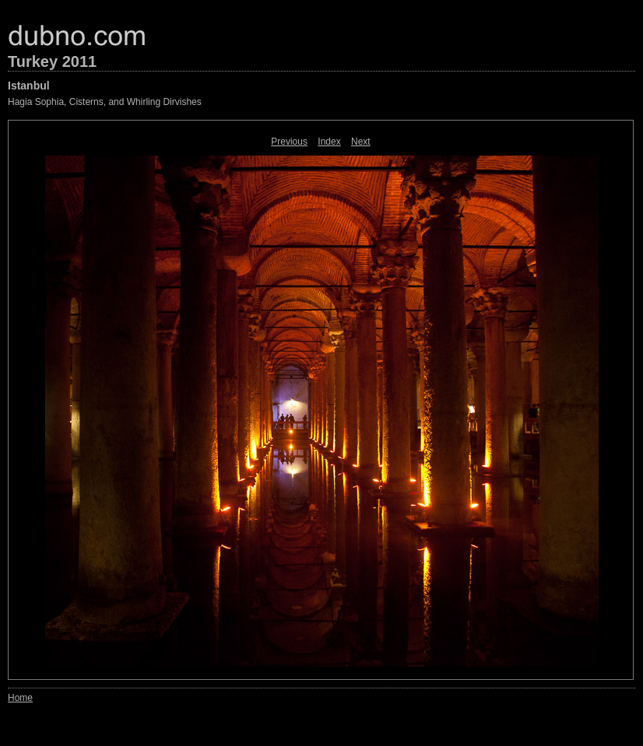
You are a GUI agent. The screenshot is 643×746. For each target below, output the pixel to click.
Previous (289, 141)
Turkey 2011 (52, 61)
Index (329, 141)
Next (361, 141)
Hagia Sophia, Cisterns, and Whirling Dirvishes (105, 101)
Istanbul (29, 85)
